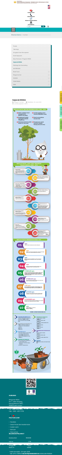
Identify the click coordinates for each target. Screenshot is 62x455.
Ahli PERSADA (16, 68)
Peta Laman (31, 24)
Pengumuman (17, 75)
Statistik (15, 78)
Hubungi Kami (31, 16)
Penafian (13, 422)
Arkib (14, 84)
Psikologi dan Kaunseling (20, 65)
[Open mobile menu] (13, 30)
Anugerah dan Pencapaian (21, 52)
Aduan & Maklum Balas (31, 20)
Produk (15, 46)
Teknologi (16, 49)
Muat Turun (16, 71)
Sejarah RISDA (17, 62)
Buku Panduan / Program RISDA (22, 59)
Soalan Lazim (31, 12)
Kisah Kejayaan (17, 55)
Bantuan (13, 430)
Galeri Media (16, 81)
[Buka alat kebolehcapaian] (48, 26)
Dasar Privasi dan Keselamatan (20, 424)
